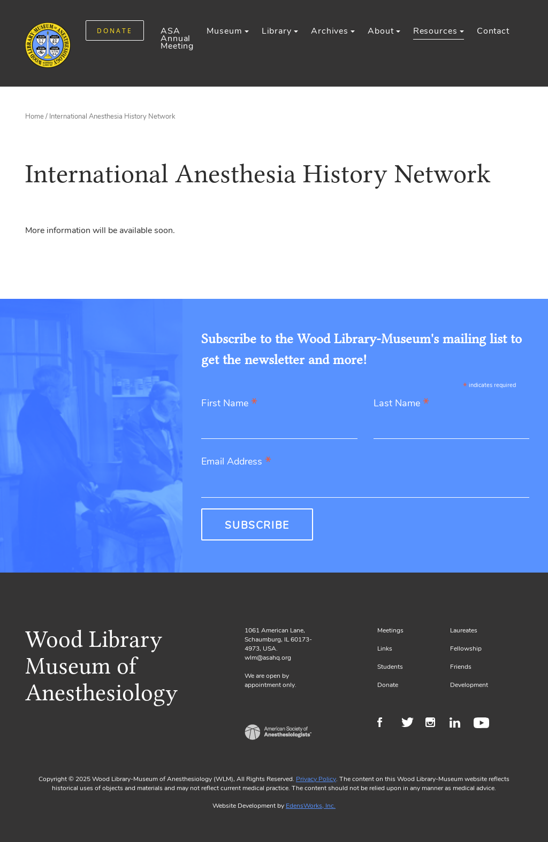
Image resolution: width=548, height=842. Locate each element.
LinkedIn (459, 723)
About (380, 31)
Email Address (236, 462)
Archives (329, 31)
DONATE (115, 30)
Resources (435, 31)
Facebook (386, 723)
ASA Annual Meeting (177, 38)
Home (34, 116)
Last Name (401, 404)
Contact (493, 31)
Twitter (410, 723)
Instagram (434, 723)
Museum (224, 31)
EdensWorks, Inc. (311, 805)
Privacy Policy (316, 779)
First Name (229, 404)
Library (277, 31)
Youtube (483, 723)
